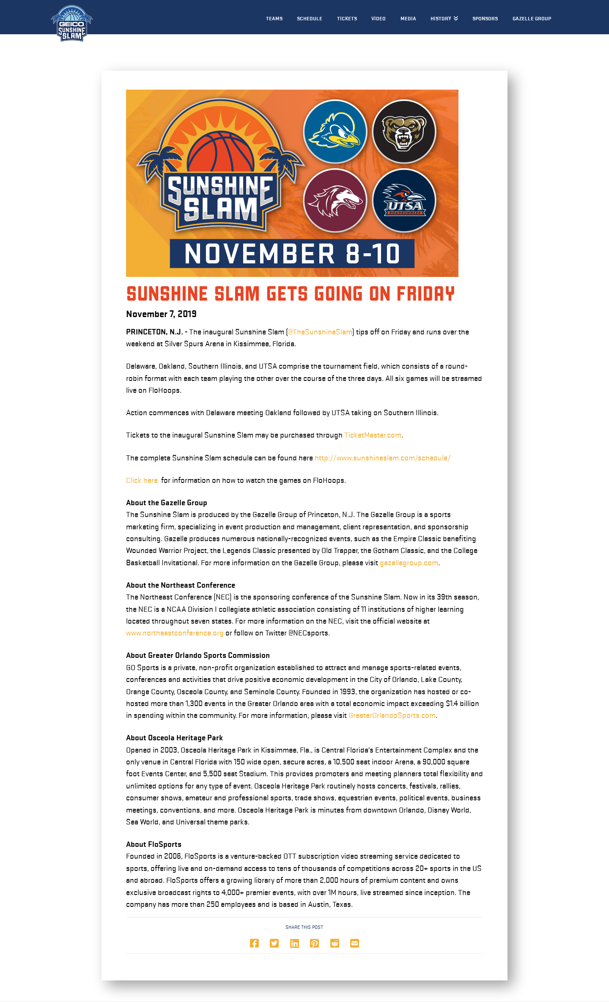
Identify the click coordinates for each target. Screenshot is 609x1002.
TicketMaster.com (372, 435)
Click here (142, 480)
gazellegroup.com (409, 562)
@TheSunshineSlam (320, 332)
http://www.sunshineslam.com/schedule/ (383, 458)
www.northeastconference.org (175, 633)
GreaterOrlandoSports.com (392, 715)
